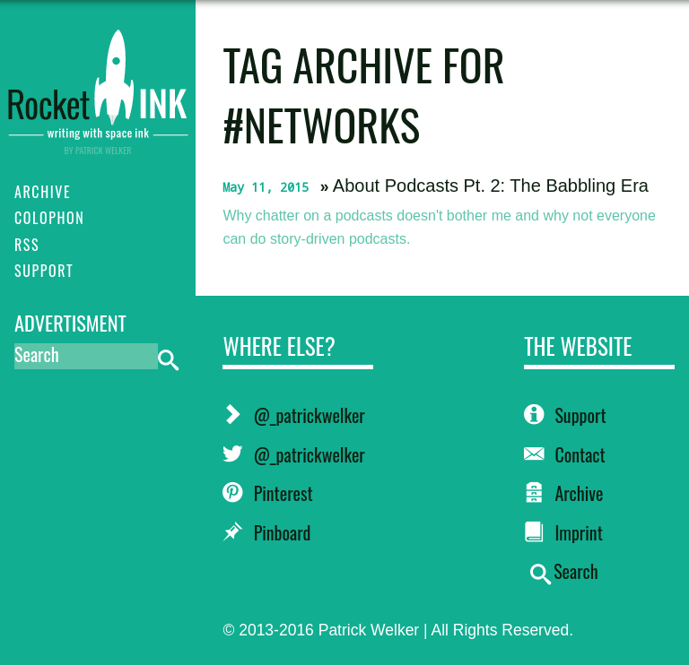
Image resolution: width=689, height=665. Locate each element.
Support (565, 415)
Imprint (563, 532)
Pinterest (267, 492)
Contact (565, 454)
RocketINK (97, 82)
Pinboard (266, 532)
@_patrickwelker (293, 415)
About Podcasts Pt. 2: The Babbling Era (491, 185)
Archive (563, 492)
